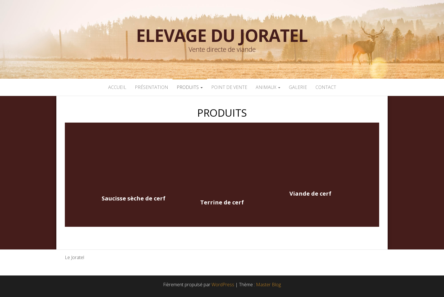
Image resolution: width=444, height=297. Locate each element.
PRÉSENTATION (151, 87)
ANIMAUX (268, 87)
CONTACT (325, 87)
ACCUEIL (117, 87)
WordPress (223, 284)
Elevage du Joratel (222, 35)
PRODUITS (190, 87)
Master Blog (268, 284)
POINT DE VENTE (229, 87)
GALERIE (298, 87)
